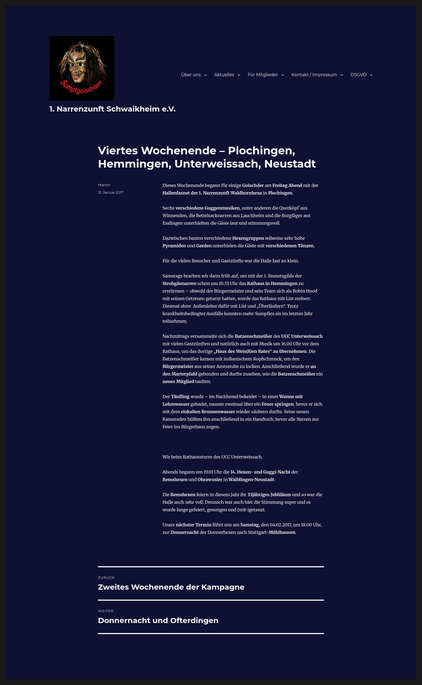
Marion (104, 185)
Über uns (191, 74)
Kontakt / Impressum (314, 74)
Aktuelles (224, 74)
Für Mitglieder (263, 74)
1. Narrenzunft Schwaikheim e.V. (113, 108)
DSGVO (358, 74)
